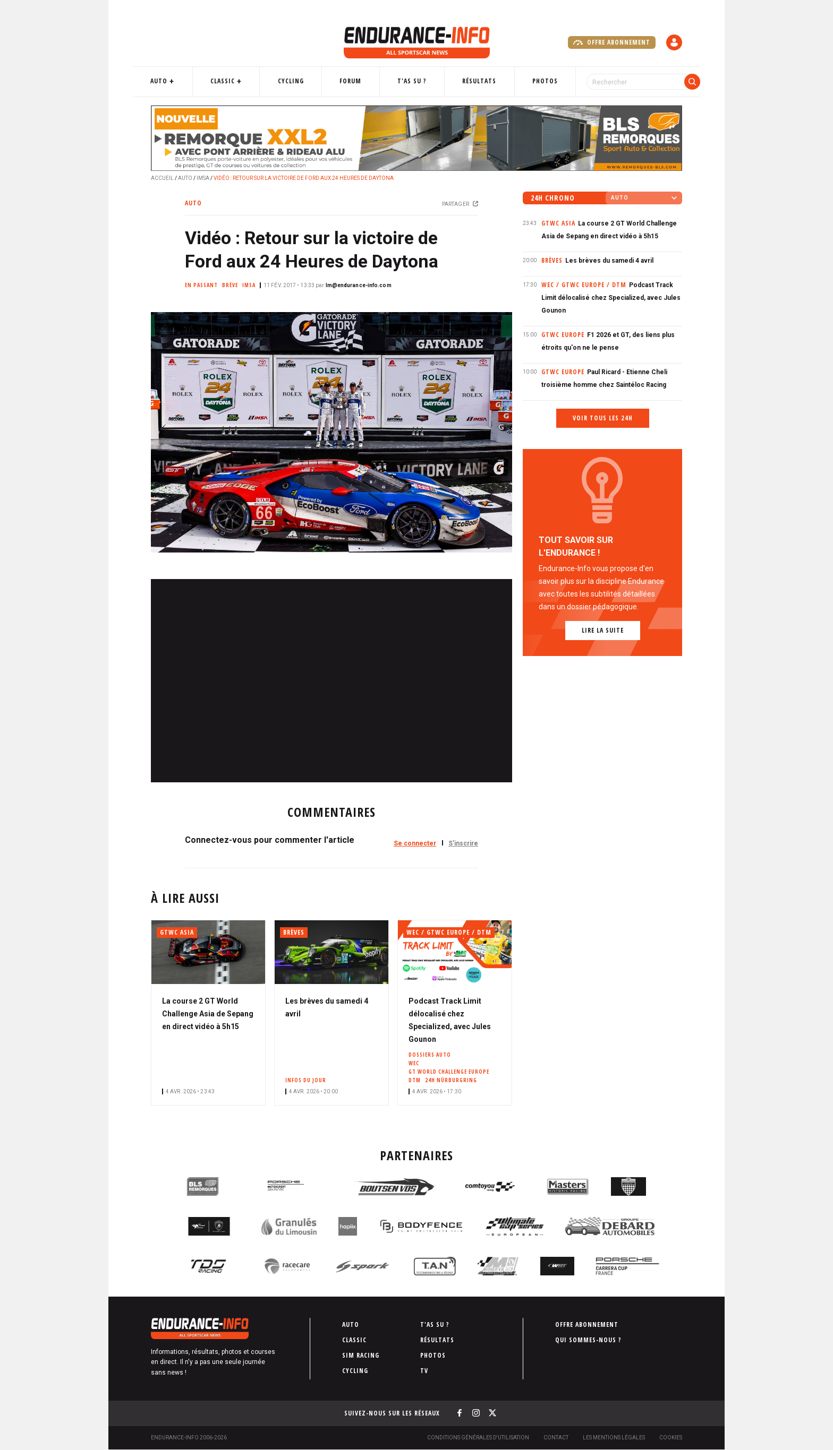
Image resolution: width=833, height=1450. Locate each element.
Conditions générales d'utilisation (478, 1437)
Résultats (475, 80)
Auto (174, 80)
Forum (354, 80)
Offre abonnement (611, 42)
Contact (555, 1437)
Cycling (298, 80)
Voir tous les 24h (603, 417)
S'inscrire (463, 843)
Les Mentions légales (614, 1437)
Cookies (670, 1437)
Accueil (162, 178)
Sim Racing (360, 1355)
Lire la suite (603, 630)
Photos (536, 80)
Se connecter (415, 843)
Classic (234, 80)
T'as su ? (411, 80)
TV (424, 1370)
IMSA (203, 178)
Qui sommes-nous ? (588, 1339)
